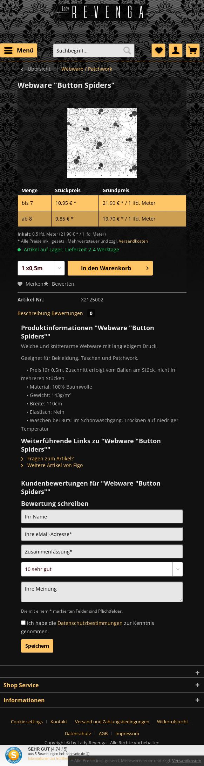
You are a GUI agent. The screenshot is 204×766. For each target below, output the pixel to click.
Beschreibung (34, 313)
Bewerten (58, 283)
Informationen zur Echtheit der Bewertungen (62, 758)
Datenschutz (78, 733)
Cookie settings (27, 721)
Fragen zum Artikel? (47, 458)
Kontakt (58, 721)
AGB (103, 733)
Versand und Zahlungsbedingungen (112, 721)
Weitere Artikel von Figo (52, 465)
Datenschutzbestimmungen (90, 623)
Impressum (127, 733)
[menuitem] (18, 50)
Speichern (37, 645)
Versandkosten (133, 241)
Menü (19, 49)
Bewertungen (73, 313)
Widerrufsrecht (172, 721)
